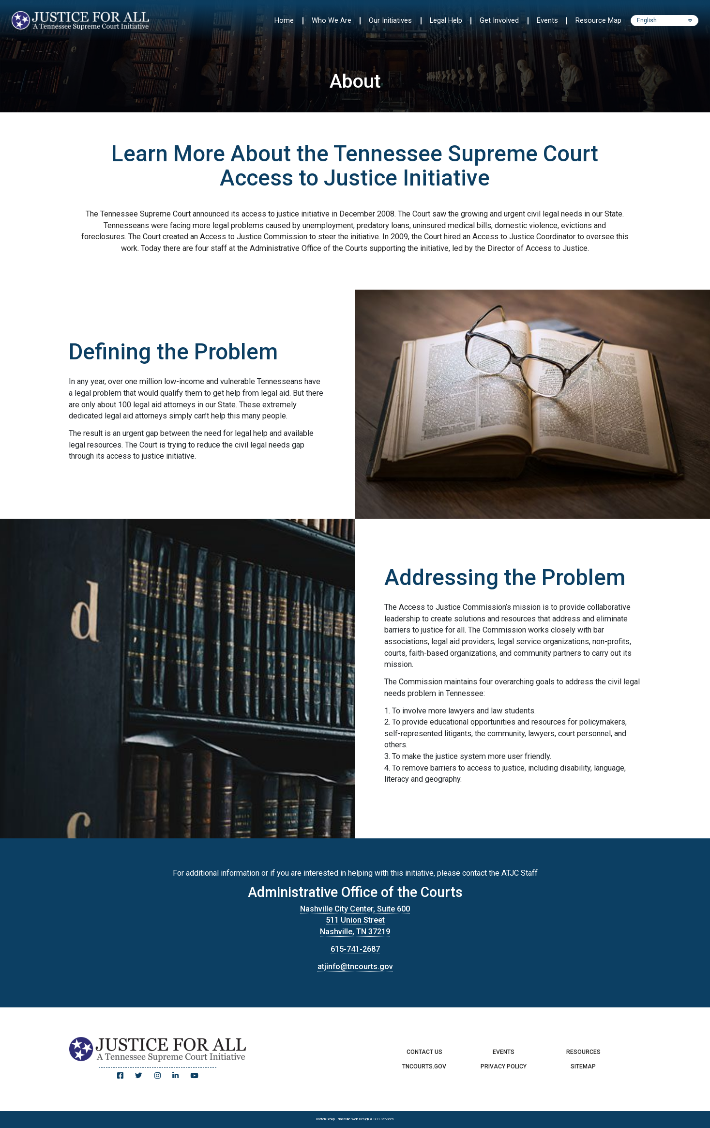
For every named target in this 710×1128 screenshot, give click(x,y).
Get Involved (499, 20)
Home (284, 20)
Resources (583, 1052)
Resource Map (598, 20)
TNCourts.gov (424, 1066)
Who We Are (331, 20)
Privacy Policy (504, 1066)
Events (547, 20)
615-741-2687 (355, 949)
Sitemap (583, 1066)
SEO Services (383, 1119)
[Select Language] (664, 20)
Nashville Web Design (353, 1119)
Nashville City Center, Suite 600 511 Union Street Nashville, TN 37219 (355, 920)
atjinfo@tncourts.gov (355, 966)
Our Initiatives (390, 20)
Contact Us (424, 1052)
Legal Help (446, 20)
